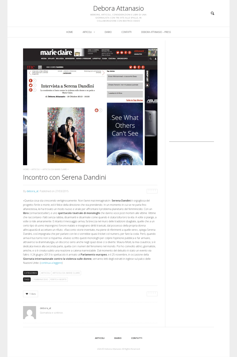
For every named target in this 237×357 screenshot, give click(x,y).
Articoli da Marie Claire (66, 273)
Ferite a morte (58, 279)
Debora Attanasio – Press (156, 35)
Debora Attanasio (118, 10)
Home (69, 35)
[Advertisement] (191, 93)
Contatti (126, 35)
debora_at (32, 191)
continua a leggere (51, 263)
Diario (108, 35)
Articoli (87, 35)
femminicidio (41, 279)
